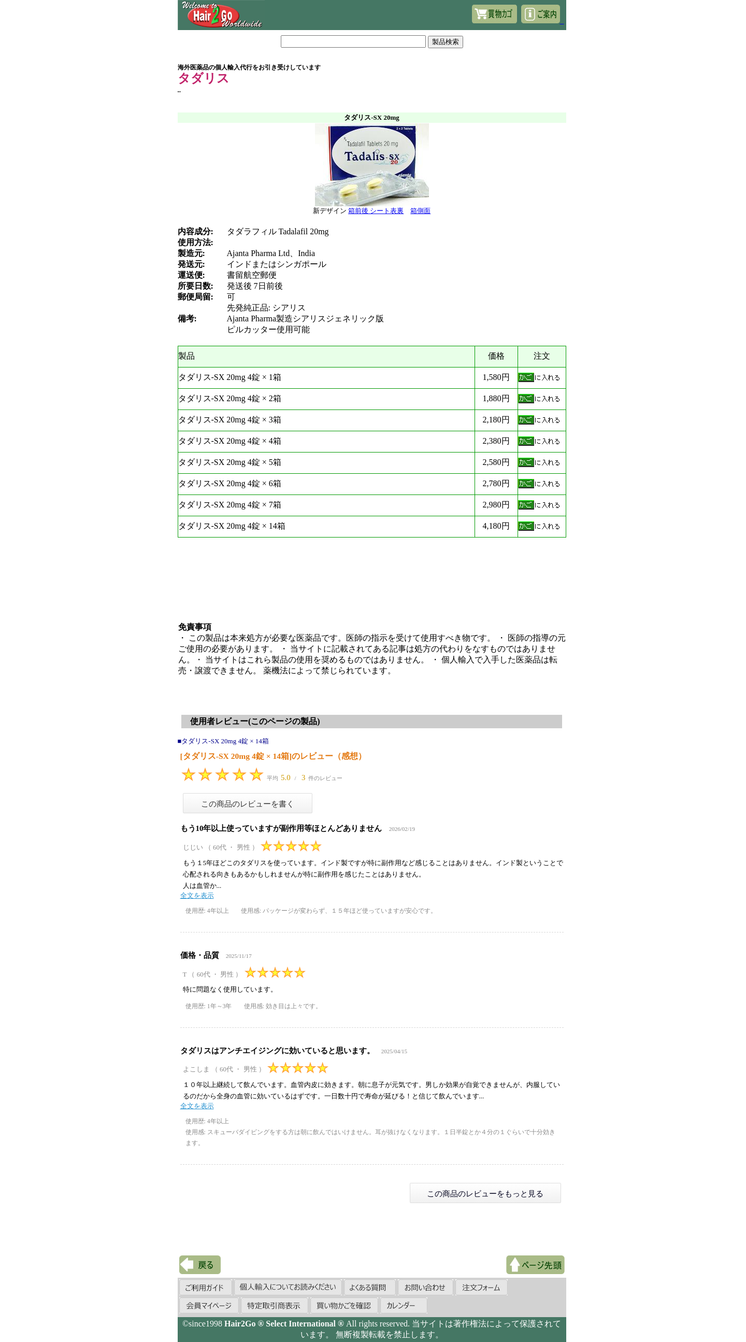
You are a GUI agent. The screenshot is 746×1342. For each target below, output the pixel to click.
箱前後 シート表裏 (376, 211)
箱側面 (420, 211)
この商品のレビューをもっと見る (485, 1193)
